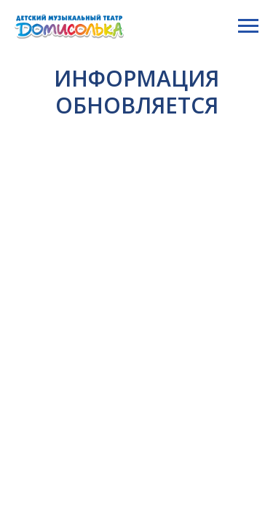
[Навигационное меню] (248, 26)
